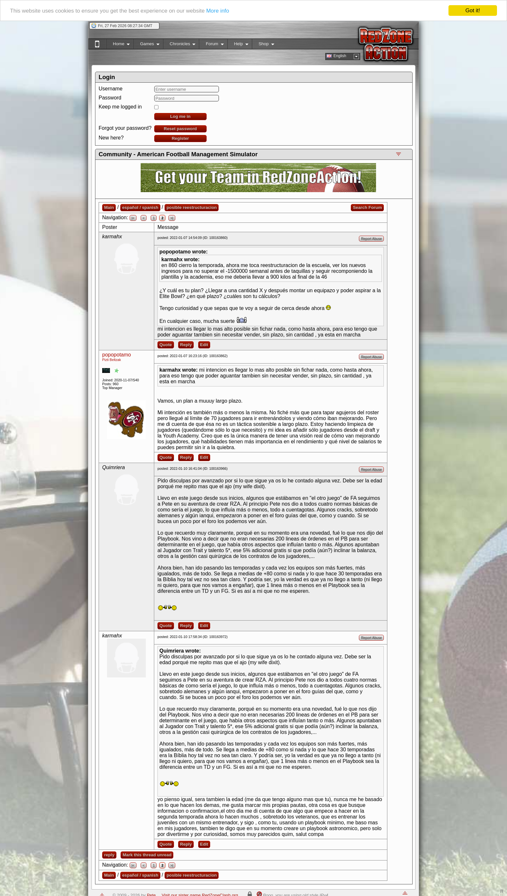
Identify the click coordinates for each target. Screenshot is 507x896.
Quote (165, 344)
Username (111, 88)
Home (118, 45)
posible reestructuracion (192, 207)
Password (110, 97)
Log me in (180, 116)
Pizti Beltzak (111, 360)
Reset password (180, 128)
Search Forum (367, 207)
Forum (211, 45)
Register (180, 138)
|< (133, 218)
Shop (263, 45)
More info (217, 11)
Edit (204, 344)
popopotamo (116, 354)
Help (237, 45)
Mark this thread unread (147, 854)
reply (109, 854)
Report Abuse (371, 239)
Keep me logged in (120, 106)
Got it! (472, 10)
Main (109, 207)
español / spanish (140, 207)
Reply (186, 344)
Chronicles (179, 45)
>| (171, 218)
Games (146, 45)
